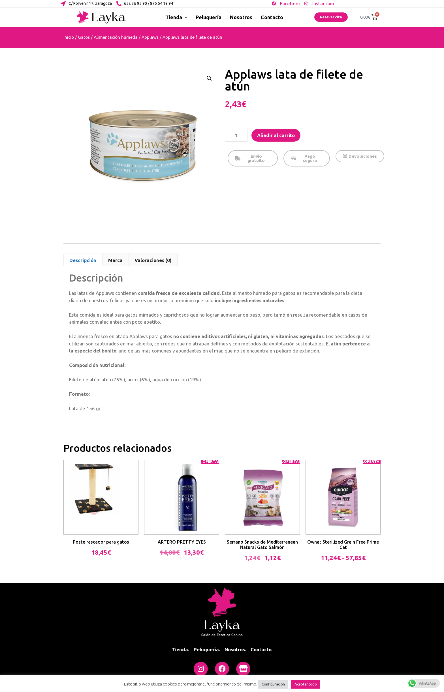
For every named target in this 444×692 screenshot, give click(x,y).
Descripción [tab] (82, 260)
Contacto (272, 17)
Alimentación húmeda (116, 37)
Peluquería (208, 17)
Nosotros (241, 17)
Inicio (68, 37)
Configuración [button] (273, 684)
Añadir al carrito (276, 135)
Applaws (150, 37)
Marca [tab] (115, 260)
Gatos (84, 37)
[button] (209, 78)
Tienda (176, 17)
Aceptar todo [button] (305, 684)
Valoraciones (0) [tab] (153, 260)
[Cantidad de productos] (236, 135)
